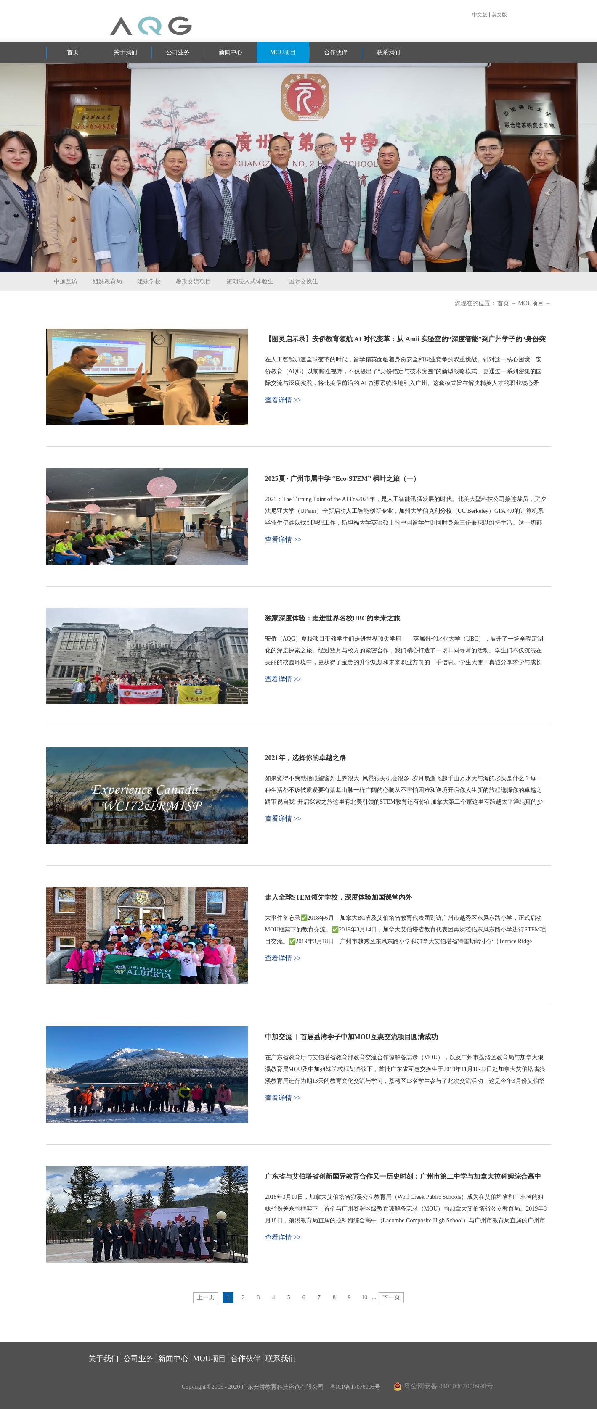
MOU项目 (531, 303)
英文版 (499, 15)
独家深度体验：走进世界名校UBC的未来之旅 (333, 618)
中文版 (479, 15)
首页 (73, 52)
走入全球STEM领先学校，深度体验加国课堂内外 (338, 897)
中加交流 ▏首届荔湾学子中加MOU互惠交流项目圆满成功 (351, 1036)
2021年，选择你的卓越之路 (305, 757)
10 (364, 1297)
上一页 (206, 1297)
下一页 (391, 1297)
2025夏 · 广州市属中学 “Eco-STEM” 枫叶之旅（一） (342, 478)
